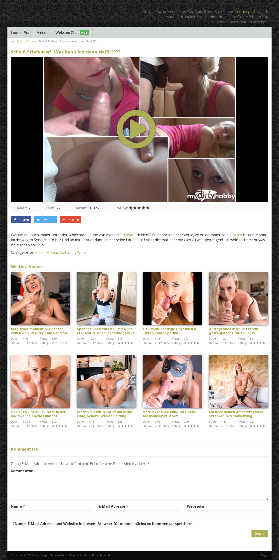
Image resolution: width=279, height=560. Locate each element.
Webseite (195, 506)
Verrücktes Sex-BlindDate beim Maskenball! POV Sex (169, 414)
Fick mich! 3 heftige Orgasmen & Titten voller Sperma (170, 331)
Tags (264, 555)
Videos (42, 32)
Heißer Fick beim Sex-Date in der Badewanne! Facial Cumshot (38, 414)
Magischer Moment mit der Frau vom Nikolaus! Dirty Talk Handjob (39, 331)
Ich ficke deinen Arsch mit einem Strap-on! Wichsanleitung (236, 414)
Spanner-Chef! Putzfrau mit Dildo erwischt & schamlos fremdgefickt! (106, 331)
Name (16, 506)
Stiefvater (129, 234)
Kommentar (22, 470)
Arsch (237, 234)
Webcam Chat (72, 33)
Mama (51, 252)
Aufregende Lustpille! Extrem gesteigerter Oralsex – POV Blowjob (233, 333)
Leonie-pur (244, 11)
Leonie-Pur (20, 32)
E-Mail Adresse (112, 506)
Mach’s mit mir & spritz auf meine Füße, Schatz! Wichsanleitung (105, 414)
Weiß (81, 252)
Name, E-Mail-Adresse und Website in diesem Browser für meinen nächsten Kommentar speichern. (104, 523)
